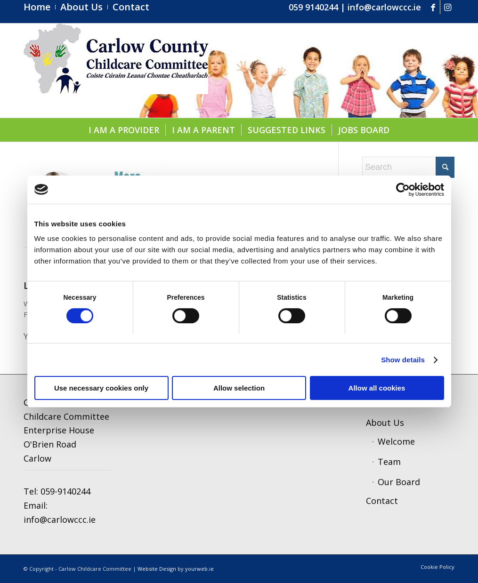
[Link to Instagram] (447, 7)
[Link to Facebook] (433, 7)
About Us (385, 422)
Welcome (396, 441)
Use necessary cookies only (101, 388)
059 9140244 (313, 7)
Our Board (399, 481)
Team (389, 461)
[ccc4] (116, 71)
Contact (382, 500)
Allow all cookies (376, 388)
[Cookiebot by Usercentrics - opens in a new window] (403, 190)
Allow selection (239, 388)
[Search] (408, 167)
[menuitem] (40, 7)
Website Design (157, 568)
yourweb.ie (199, 568)
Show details (403, 360)
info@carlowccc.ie (384, 7)
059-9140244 (65, 491)
